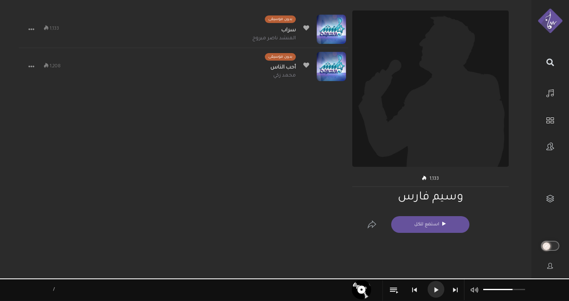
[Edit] (372, 224)
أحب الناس (283, 68)
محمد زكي (284, 76)
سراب (288, 30)
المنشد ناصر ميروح (274, 38)
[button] (31, 29)
